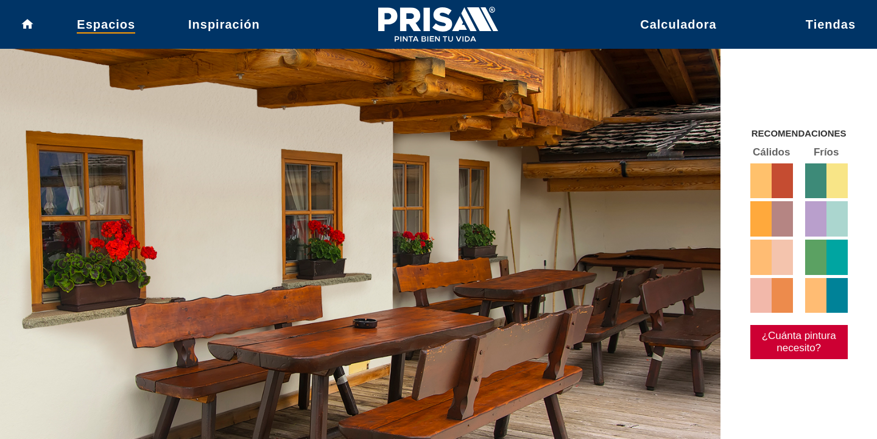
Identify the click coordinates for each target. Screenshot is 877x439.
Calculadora (678, 27)
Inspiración (224, 27)
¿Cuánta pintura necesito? (794, 374)
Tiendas (831, 27)
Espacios (106, 27)
